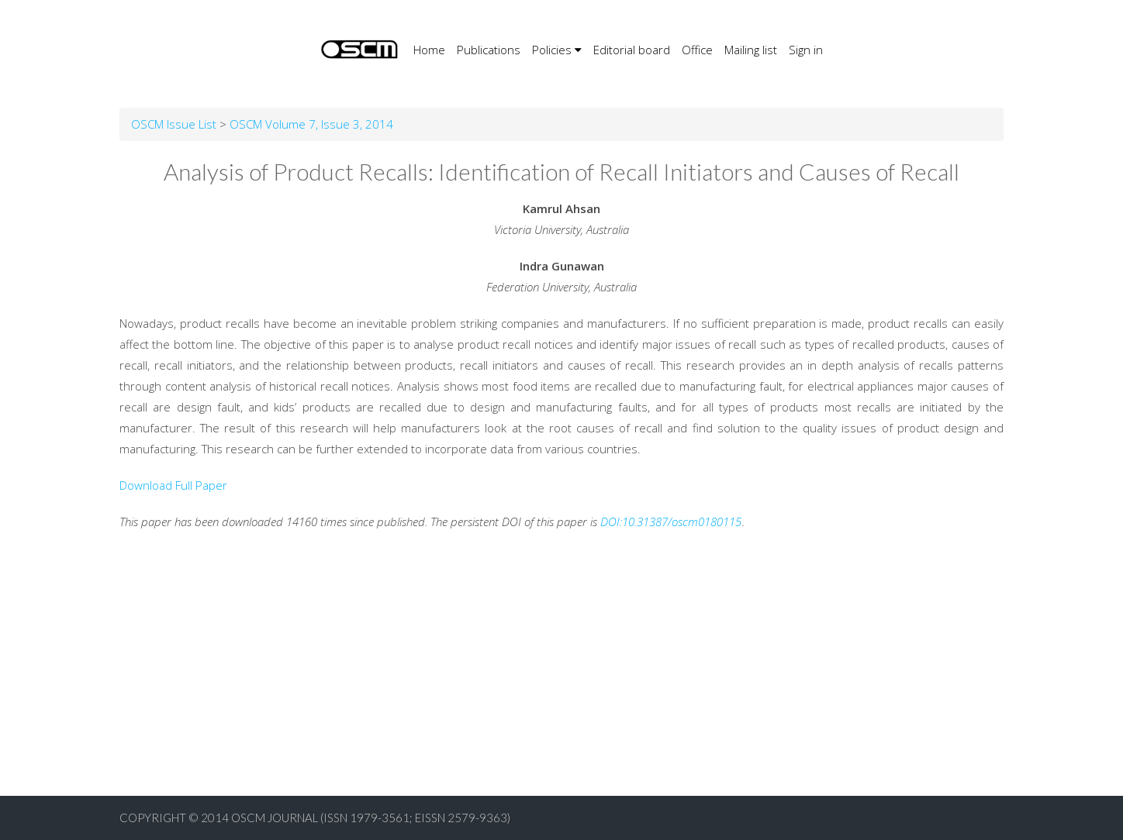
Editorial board (631, 49)
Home (429, 48)
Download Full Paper (173, 485)
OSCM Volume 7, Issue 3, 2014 (311, 124)
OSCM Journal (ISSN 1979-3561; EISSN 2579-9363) (370, 818)
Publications (488, 49)
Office (697, 49)
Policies (557, 49)
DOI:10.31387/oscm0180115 (670, 521)
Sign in (806, 49)
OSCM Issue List (173, 124)
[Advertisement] (465, 687)
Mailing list (750, 49)
